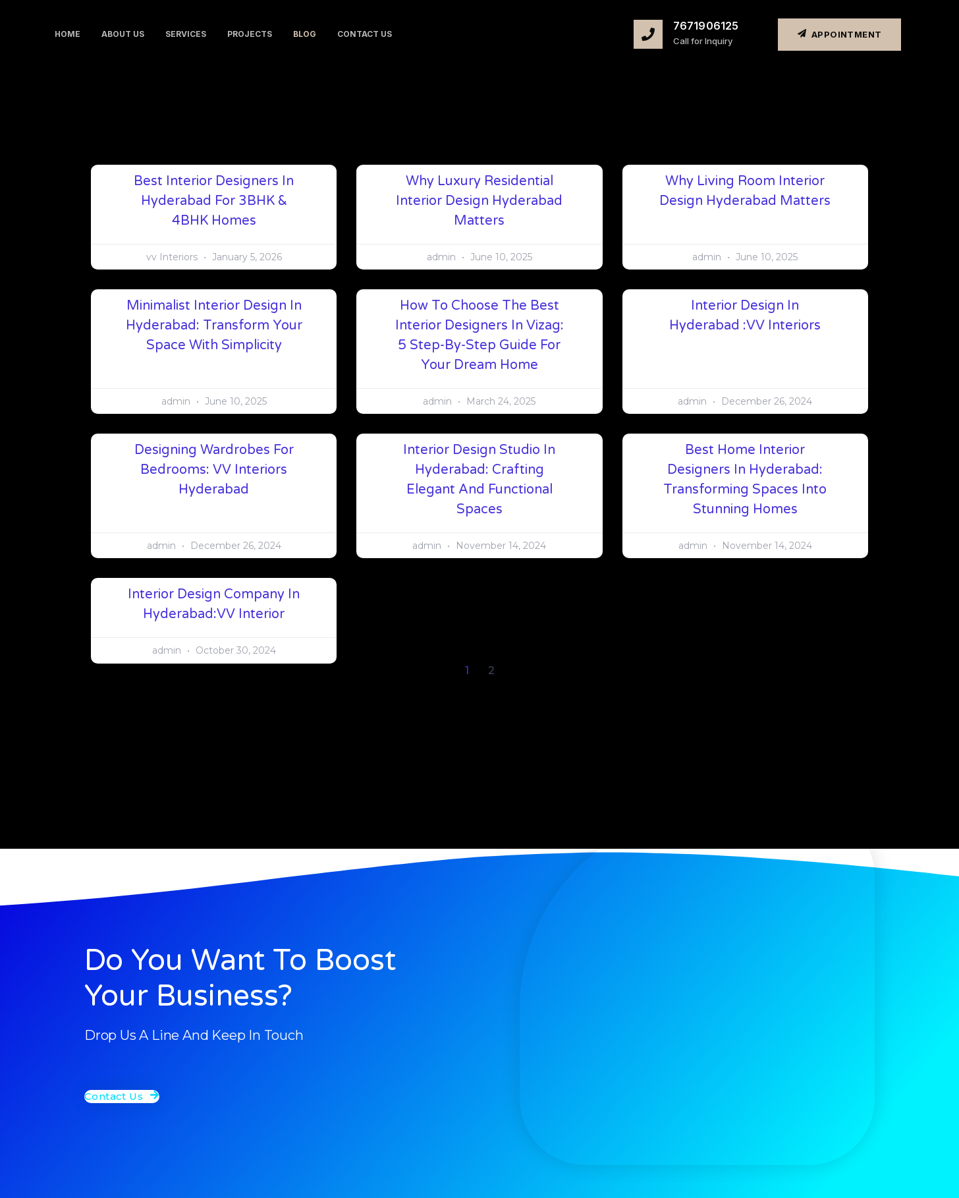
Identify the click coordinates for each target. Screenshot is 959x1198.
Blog (304, 34)
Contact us (364, 34)
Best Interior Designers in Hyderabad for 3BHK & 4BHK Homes (214, 201)
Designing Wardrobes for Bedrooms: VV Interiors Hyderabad (214, 470)
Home (67, 34)
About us (122, 34)
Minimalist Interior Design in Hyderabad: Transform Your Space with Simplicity (214, 325)
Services (185, 34)
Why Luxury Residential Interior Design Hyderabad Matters (479, 201)
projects (249, 34)
